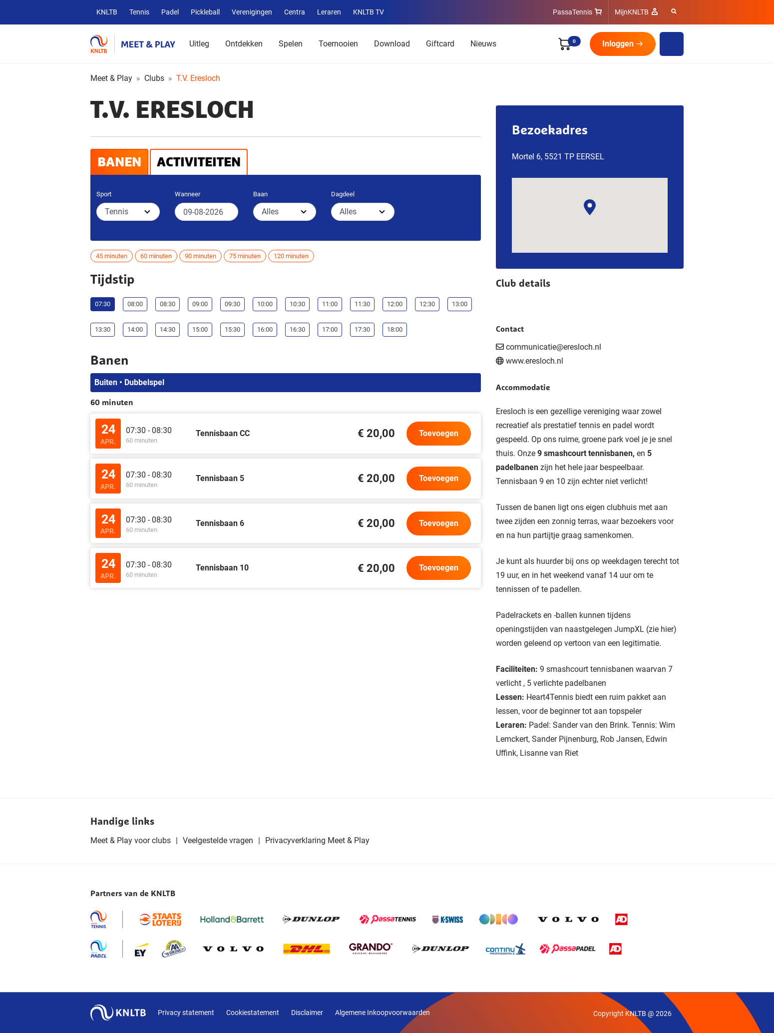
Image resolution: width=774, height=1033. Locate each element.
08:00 (135, 304)
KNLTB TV (368, 12)
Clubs (154, 78)
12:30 (427, 304)
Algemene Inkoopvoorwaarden (382, 1013)
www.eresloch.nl (534, 361)
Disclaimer (307, 1013)
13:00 (459, 304)
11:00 (330, 304)
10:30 (297, 304)
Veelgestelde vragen (218, 840)
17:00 (330, 329)
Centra (294, 12)
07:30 (102, 304)
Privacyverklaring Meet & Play (317, 840)
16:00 (265, 329)
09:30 (232, 304)
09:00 (200, 304)
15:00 (200, 329)
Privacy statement (186, 1013)
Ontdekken (244, 43)
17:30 (362, 329)
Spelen (291, 43)
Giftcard (440, 43)
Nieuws (483, 43)
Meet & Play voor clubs (130, 840)
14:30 (167, 329)
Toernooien (338, 43)
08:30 (167, 304)
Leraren (329, 12)
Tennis (139, 12)
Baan (260, 194)
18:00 (394, 329)
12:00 (394, 304)
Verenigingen (252, 12)
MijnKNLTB (632, 12)
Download (392, 43)
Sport (103, 194)
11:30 (362, 304)
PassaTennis (572, 12)
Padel (170, 12)
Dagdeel (343, 194)
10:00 (265, 304)
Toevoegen (438, 433)
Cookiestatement (252, 1013)
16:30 (297, 329)
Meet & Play (111, 78)
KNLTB (106, 12)
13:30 (102, 329)
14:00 (135, 329)
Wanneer (187, 194)
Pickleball (205, 12)
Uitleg (199, 43)
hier (667, 629)
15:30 (232, 329)
